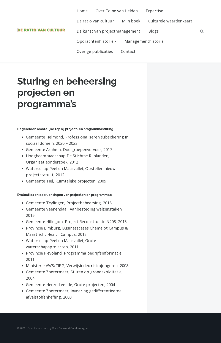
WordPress (58, 328)
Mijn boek (131, 21)
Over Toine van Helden (117, 10)
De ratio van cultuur (95, 21)
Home (82, 10)
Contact (128, 51)
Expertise (154, 10)
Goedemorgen (79, 328)
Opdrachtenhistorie (95, 41)
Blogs (153, 31)
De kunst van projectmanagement (108, 31)
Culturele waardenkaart (170, 21)
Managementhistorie (144, 41)
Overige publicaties (95, 51)
